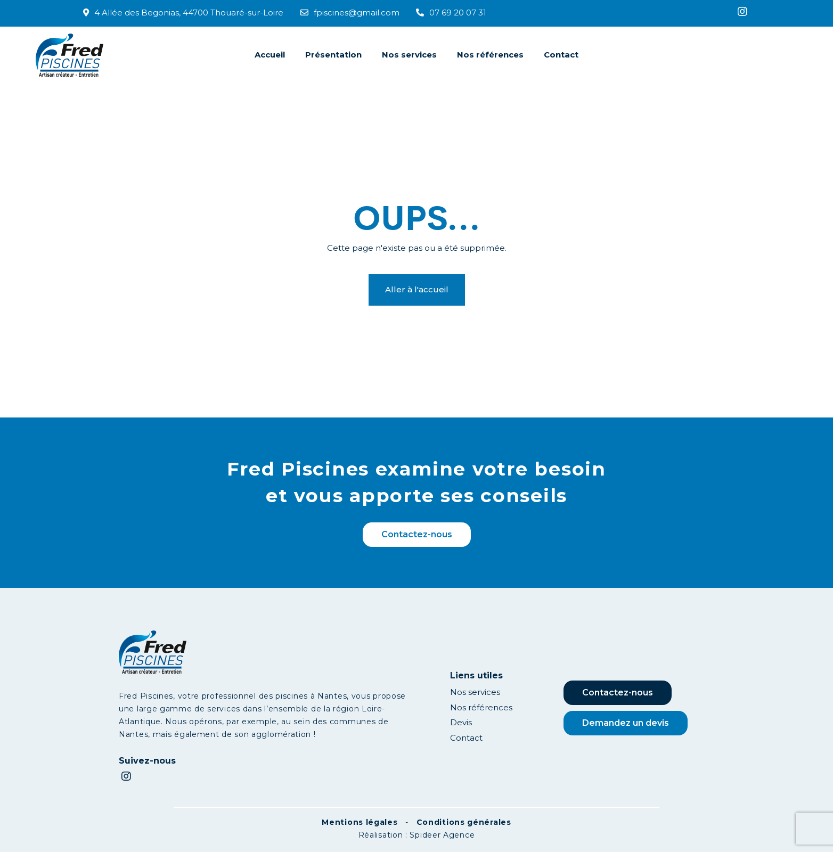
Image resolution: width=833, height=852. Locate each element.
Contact (561, 55)
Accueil (270, 55)
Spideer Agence (442, 835)
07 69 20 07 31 (451, 12)
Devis (461, 722)
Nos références (490, 55)
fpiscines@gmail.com (349, 12)
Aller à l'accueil (416, 289)
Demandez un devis (625, 723)
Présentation (333, 55)
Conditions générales (463, 822)
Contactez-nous (416, 534)
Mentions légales (359, 822)
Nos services (409, 55)
